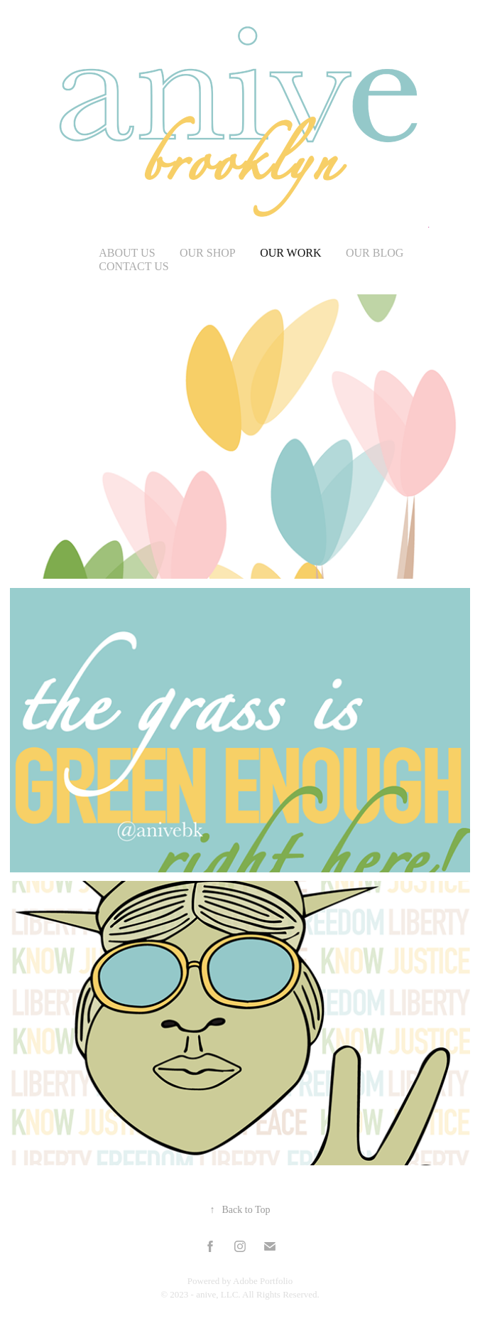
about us (127, 253)
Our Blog (374, 253)
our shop (208, 253)
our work (290, 253)
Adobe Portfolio (263, 1280)
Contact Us (133, 266)
